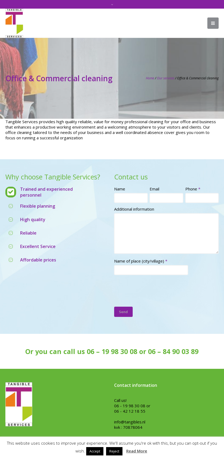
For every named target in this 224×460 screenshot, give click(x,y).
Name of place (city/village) (140, 261)
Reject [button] (114, 451)
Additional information (134, 209)
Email (154, 189)
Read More (136, 451)
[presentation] (155, 288)
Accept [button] (94, 451)
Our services (165, 78)
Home (150, 78)
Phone (192, 189)
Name (119, 189)
